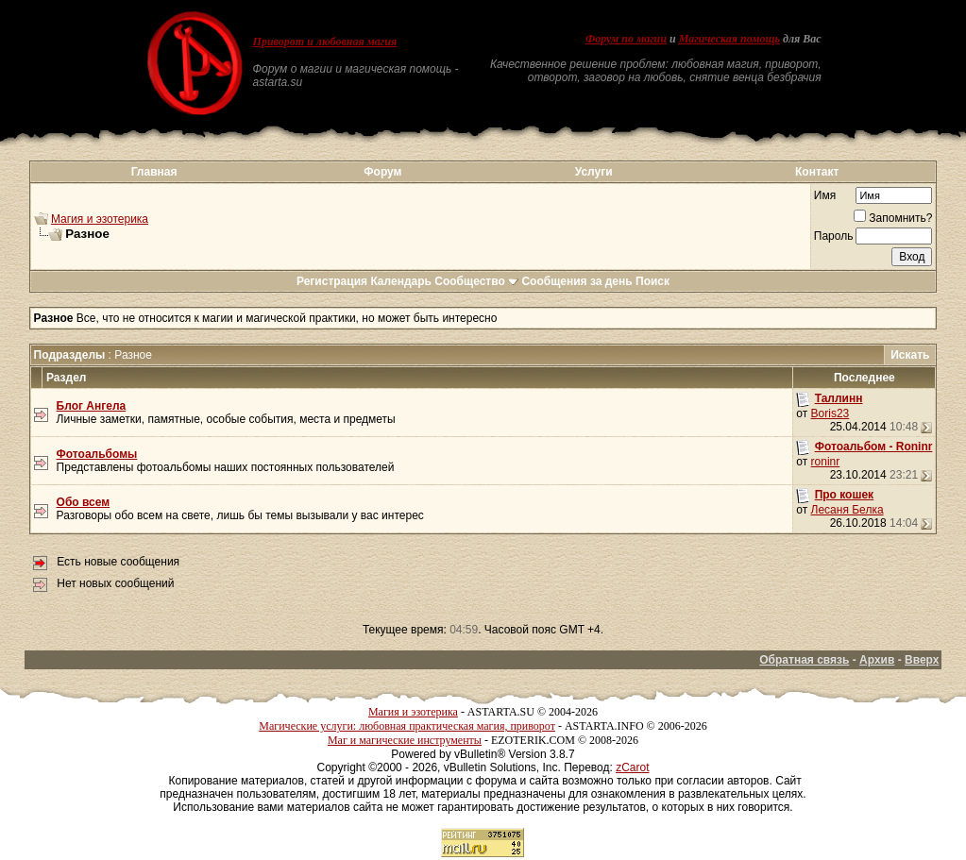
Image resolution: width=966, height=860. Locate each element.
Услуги (594, 171)
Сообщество (476, 281)
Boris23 (830, 413)
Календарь (401, 281)
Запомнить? (893, 218)
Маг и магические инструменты (405, 740)
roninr (825, 461)
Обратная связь (804, 659)
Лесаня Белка (847, 509)
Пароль (834, 236)
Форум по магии (626, 38)
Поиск (652, 281)
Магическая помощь (729, 38)
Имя (825, 195)
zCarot (632, 767)
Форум (382, 171)
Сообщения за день (576, 281)
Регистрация (332, 281)
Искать (909, 355)
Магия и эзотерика (99, 219)
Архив (876, 659)
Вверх (922, 659)
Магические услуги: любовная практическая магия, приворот (407, 726)
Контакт (817, 171)
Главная (154, 171)
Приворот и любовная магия (325, 41)
